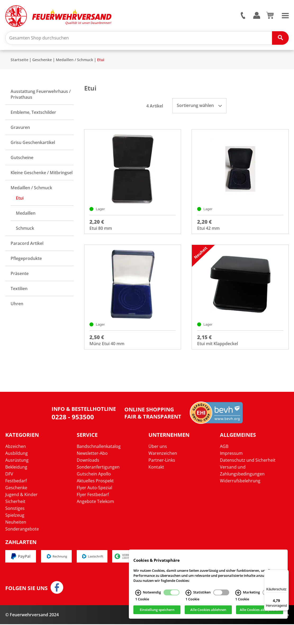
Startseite (19, 59)
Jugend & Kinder (21, 495)
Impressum (231, 454)
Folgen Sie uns (26, 589)
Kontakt (156, 468)
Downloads (88, 461)
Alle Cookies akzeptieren (260, 610)
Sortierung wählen (199, 106)
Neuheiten (15, 523)
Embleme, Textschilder (33, 112)
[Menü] (285, 573)
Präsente (20, 274)
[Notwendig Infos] (138, 593)
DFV (9, 475)
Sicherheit (15, 502)
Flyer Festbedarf (93, 495)
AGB (224, 447)
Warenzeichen (162, 454)
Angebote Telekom (95, 502)
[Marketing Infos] (238, 593)
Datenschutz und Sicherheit (247, 461)
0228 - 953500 (73, 417)
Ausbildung (16, 454)
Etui (100, 59)
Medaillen (25, 213)
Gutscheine (22, 158)
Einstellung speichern (157, 610)
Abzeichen (15, 447)
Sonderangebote (22, 530)
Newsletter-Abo (92, 454)
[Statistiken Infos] (188, 593)
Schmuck (25, 228)
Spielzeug (14, 516)
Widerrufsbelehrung (240, 481)
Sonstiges (15, 509)
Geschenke (42, 59)
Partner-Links (161, 461)
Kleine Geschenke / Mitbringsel (42, 173)
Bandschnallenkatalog (99, 447)
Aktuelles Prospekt (95, 481)
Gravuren (20, 128)
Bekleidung (16, 468)
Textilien (19, 289)
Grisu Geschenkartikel (33, 143)
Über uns (157, 447)
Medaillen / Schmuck (74, 59)
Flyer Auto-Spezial (94, 488)
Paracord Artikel (27, 243)
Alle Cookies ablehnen (208, 610)
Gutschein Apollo (94, 475)
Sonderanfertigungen (98, 468)
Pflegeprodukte (26, 259)
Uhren (17, 304)
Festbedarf (16, 481)
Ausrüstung (17, 461)
